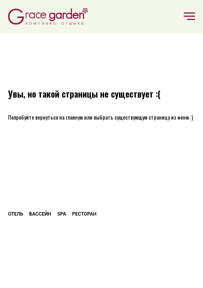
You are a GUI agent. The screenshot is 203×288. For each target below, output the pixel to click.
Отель (15, 214)
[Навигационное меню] (189, 16)
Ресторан (84, 214)
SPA (61, 214)
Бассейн (40, 214)
